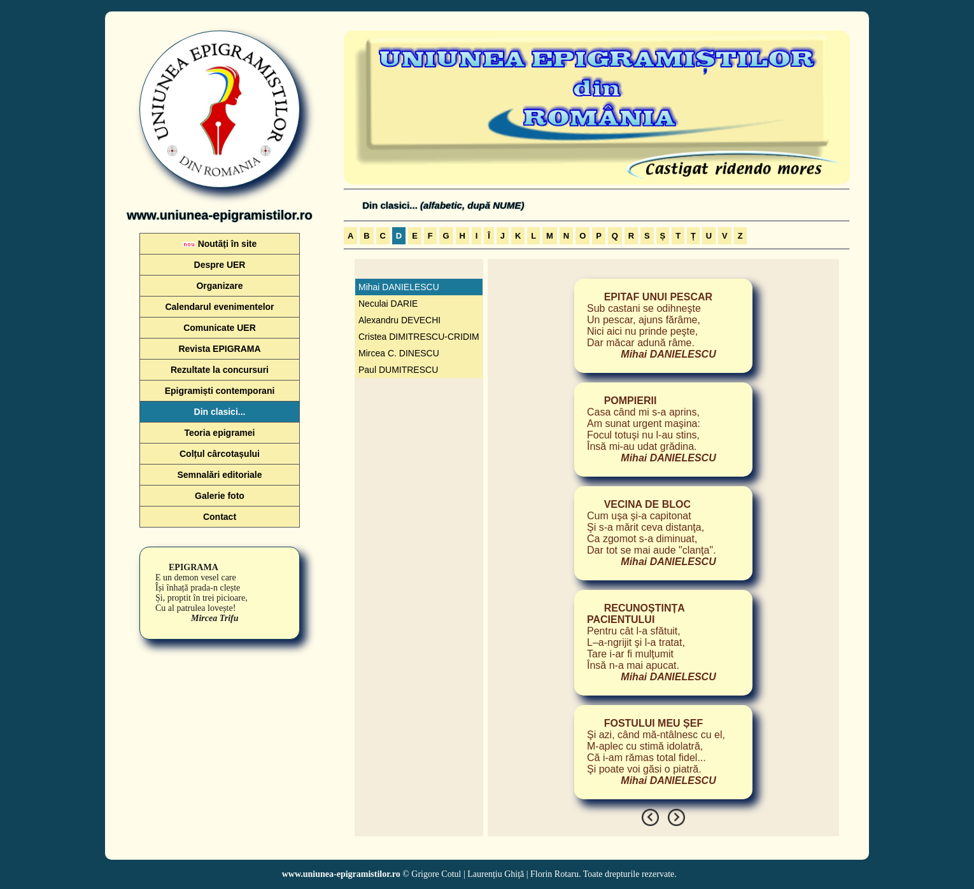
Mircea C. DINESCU (398, 353)
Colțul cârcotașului (220, 454)
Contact (219, 517)
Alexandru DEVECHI (399, 320)
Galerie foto (219, 496)
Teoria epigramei (219, 433)
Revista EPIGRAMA (219, 349)
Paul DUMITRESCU (398, 370)
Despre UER (220, 265)
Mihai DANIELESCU (398, 287)
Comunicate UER (219, 328)
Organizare (219, 286)
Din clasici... (220, 412)
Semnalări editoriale (219, 475)
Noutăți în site (220, 244)
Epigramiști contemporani (220, 391)
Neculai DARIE (388, 303)
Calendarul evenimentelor (219, 307)
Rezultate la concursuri (220, 370)
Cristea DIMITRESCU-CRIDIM (418, 337)
